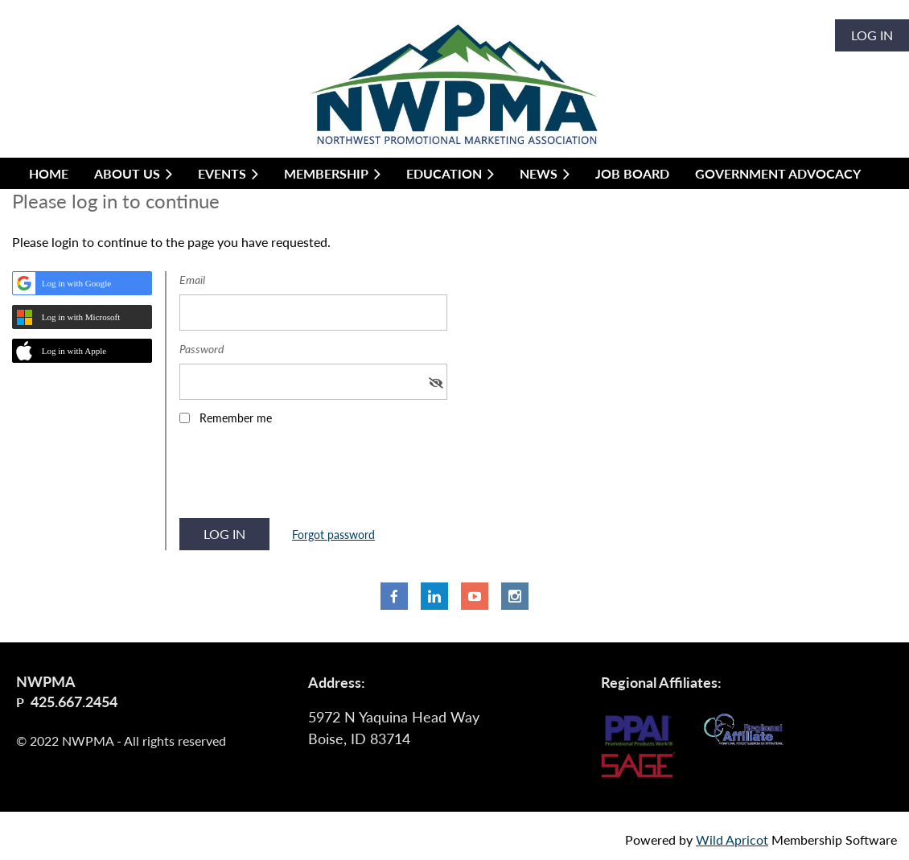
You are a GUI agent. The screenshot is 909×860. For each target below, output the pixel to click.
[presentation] (301, 477)
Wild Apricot (732, 839)
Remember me (235, 418)
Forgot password (333, 534)
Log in (872, 35)
